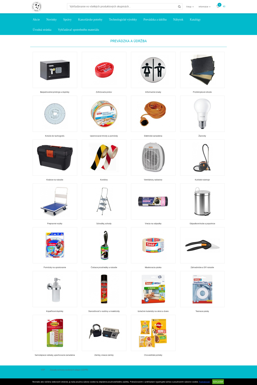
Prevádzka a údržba (155, 19)
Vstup (188, 6)
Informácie (203, 6)
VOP (43, 369)
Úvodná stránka (42, 29)
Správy (67, 19)
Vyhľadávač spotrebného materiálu (78, 29)
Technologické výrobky (123, 19)
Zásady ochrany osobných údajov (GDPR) (69, 369)
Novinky (51, 19)
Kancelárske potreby (90, 19)
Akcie (36, 19)
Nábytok (178, 19)
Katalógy (195, 19)
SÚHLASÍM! (218, 381)
